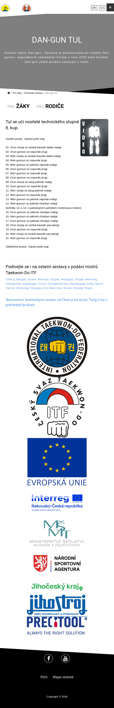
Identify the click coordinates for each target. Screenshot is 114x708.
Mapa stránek (63, 677)
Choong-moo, (14, 283)
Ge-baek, (53, 283)
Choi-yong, (22, 287)
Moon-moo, (56, 287)
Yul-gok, (55, 279)
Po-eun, (42, 283)
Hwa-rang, (91, 279)
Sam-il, (99, 283)
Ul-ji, (45, 287)
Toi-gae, (79, 279)
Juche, (90, 283)
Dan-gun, (21, 279)
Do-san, (32, 279)
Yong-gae (35, 287)
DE (94, 7)
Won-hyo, (43, 279)
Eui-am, (63, 283)
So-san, (68, 287)
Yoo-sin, (10, 287)
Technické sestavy (33, 93)
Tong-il (88, 287)
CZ (102, 7)
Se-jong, (78, 287)
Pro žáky (17, 93)
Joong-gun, (67, 279)
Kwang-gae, (30, 283)
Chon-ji (10, 279)
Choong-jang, (77, 283)
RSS (44, 677)
